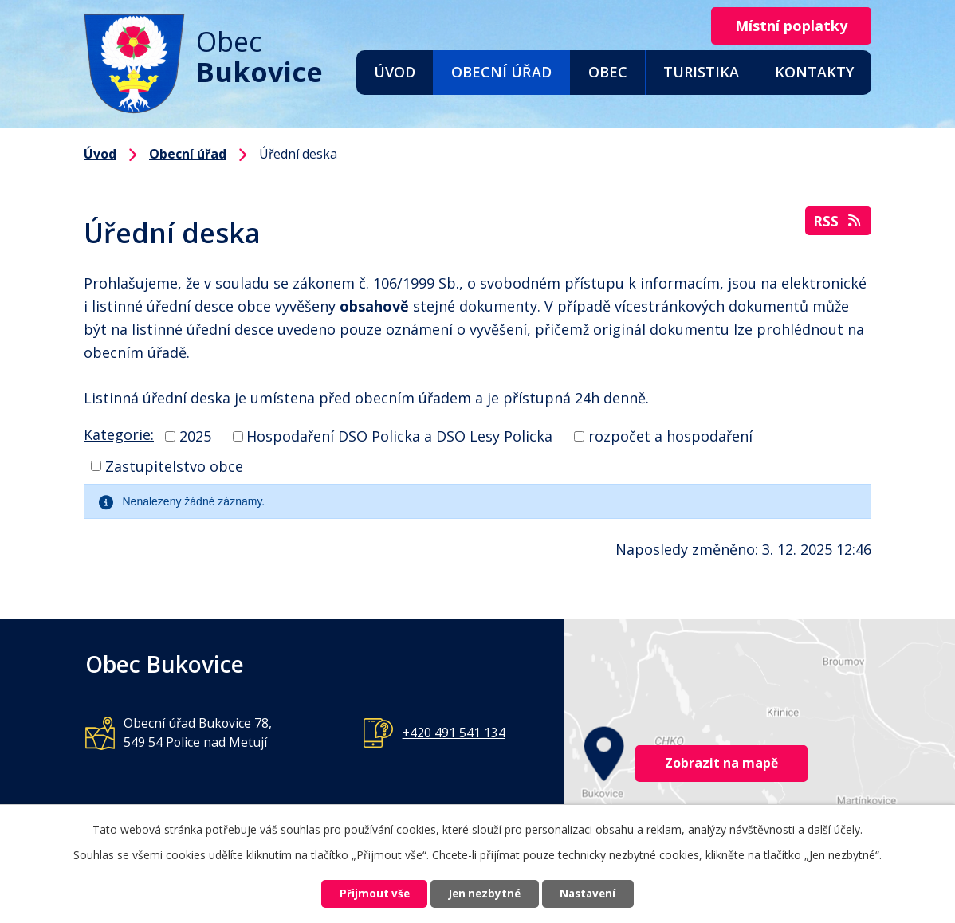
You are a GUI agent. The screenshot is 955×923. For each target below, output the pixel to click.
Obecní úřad (501, 71)
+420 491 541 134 (454, 732)
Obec (607, 71)
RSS (837, 223)
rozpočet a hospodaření (670, 436)
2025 (195, 436)
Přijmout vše (363, 893)
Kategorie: (119, 434)
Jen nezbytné (484, 893)
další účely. (835, 827)
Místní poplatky (786, 26)
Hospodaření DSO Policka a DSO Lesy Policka (399, 436)
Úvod (394, 71)
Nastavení (599, 893)
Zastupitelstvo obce (174, 465)
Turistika (701, 71)
